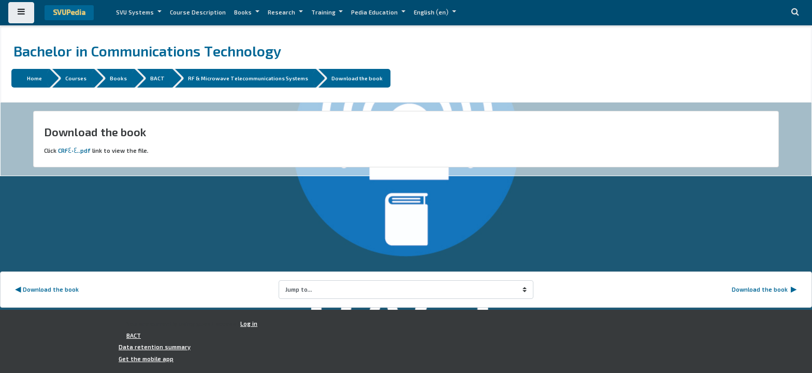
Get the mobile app (146, 359)
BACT (157, 78)
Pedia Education (375, 12)
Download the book (357, 78)
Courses (75, 78)
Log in (248, 324)
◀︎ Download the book (47, 289)
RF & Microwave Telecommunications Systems (248, 78)
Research (282, 12)
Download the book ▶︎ (764, 289)
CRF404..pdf (74, 151)
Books (243, 12)
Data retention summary (155, 347)
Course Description (198, 12)
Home (34, 78)
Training (324, 12)
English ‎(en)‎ (432, 12)
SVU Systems (135, 12)
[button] (795, 12)
